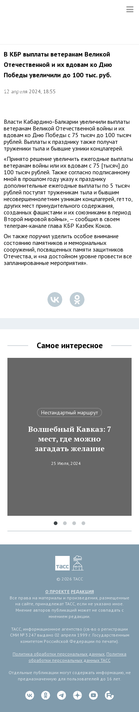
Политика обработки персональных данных (59, 654)
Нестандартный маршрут (69, 412)
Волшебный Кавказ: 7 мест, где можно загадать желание (69, 438)
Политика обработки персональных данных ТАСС (77, 657)
